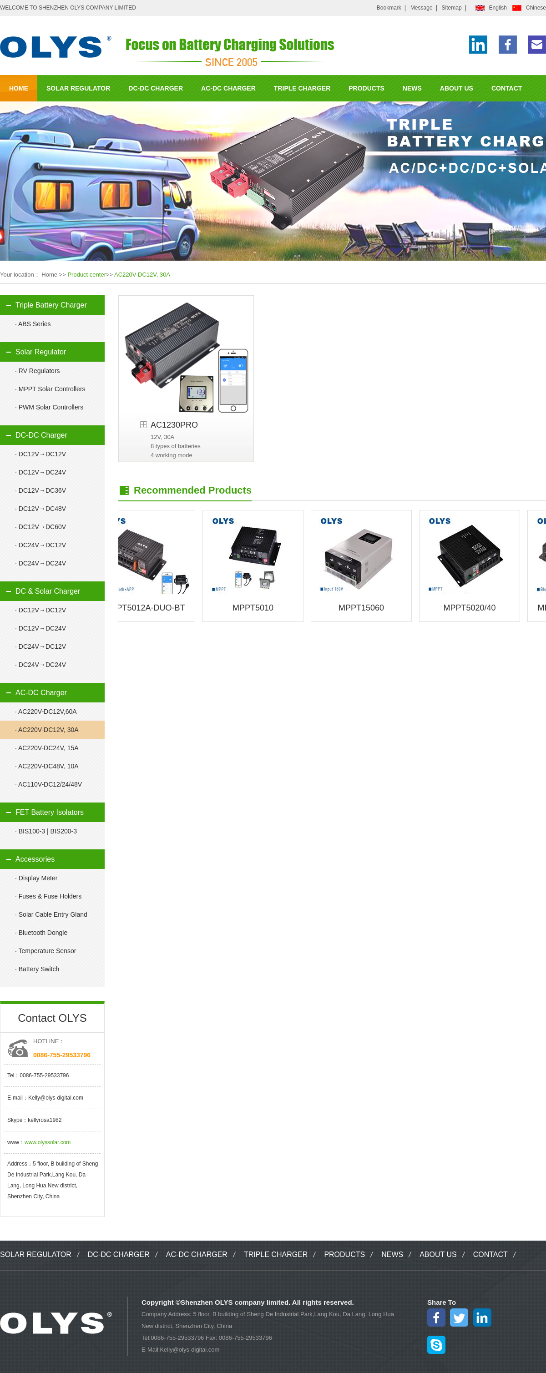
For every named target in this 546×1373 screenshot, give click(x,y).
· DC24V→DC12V (40, 545)
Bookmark (389, 8)
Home (49, 274)
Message (421, 8)
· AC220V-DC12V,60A (46, 711)
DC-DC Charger (41, 435)
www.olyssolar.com (48, 1142)
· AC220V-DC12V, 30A (47, 729)
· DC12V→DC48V (40, 508)
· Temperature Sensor (45, 950)
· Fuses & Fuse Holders (48, 896)
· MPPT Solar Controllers (50, 389)
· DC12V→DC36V (40, 490)
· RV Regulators (37, 370)
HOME (18, 88)
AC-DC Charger (41, 693)
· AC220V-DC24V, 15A (47, 748)
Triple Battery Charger (51, 305)
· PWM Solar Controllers (49, 407)
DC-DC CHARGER (155, 88)
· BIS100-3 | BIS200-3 (46, 831)
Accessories (35, 859)
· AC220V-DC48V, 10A (47, 766)
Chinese (536, 8)
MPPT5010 (255, 607)
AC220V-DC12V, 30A (142, 274)
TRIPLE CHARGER (302, 88)
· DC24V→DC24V (40, 563)
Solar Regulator (40, 352)
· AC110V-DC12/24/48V (48, 784)
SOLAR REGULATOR (78, 88)
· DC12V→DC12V (40, 454)
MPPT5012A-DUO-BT (146, 607)
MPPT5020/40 (471, 607)
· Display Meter (36, 878)
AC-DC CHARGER (228, 88)
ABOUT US (456, 88)
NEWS (412, 88)
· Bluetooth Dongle (41, 932)
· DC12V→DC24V (40, 472)
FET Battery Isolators (49, 812)
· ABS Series (33, 324)
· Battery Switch (37, 969)
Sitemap (452, 8)
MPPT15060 (363, 607)
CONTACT (506, 88)
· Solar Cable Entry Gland (51, 914)
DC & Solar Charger (47, 591)
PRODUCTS (366, 88)
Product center (86, 274)
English (498, 8)
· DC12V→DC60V (40, 526)
